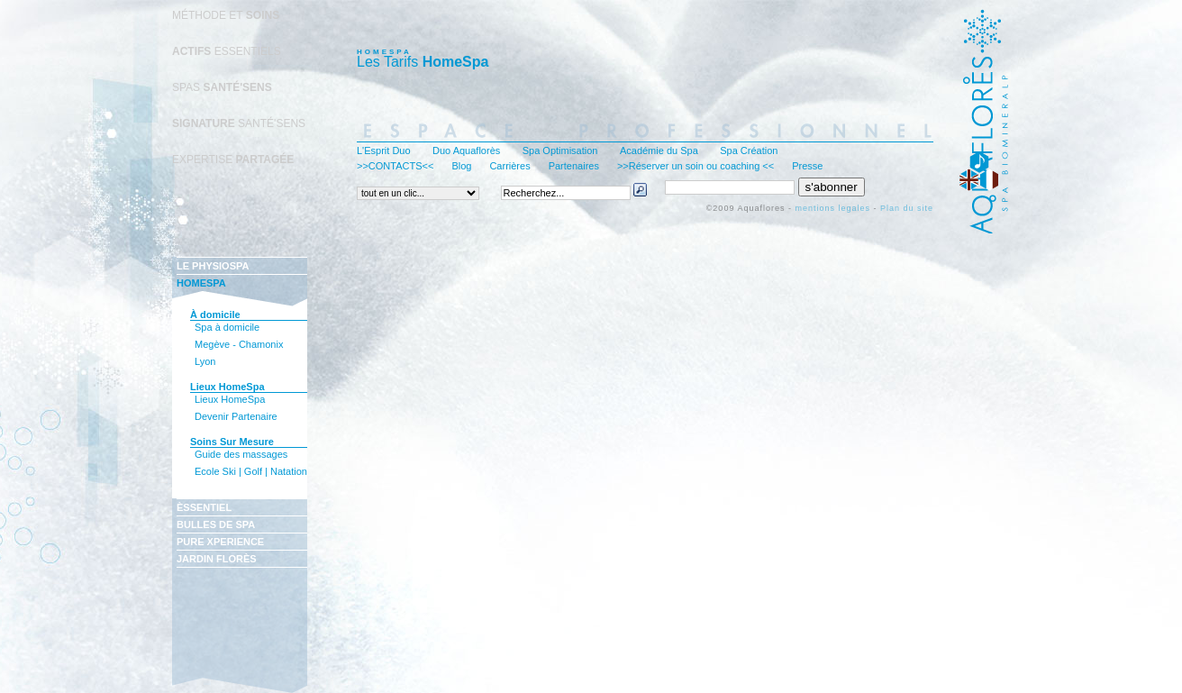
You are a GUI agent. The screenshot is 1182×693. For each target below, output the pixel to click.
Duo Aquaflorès (466, 150)
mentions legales (832, 208)
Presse (807, 165)
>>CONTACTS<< (395, 165)
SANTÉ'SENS (238, 123)
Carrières (509, 165)
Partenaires (574, 165)
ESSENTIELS (226, 51)
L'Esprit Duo (384, 150)
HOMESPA (201, 283)
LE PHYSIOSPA (213, 265)
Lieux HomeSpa (230, 399)
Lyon (205, 361)
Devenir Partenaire (236, 416)
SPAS (222, 87)
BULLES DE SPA (216, 524)
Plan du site (906, 208)
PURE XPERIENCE (220, 541)
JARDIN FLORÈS (217, 558)
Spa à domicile (227, 327)
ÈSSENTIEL (204, 507)
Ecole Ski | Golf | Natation (251, 471)
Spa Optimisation (560, 150)
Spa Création (748, 150)
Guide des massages (241, 454)
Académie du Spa (659, 150)
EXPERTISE (233, 159)
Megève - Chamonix (239, 344)
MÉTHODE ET (225, 15)
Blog (461, 165)
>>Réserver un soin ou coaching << (695, 165)
